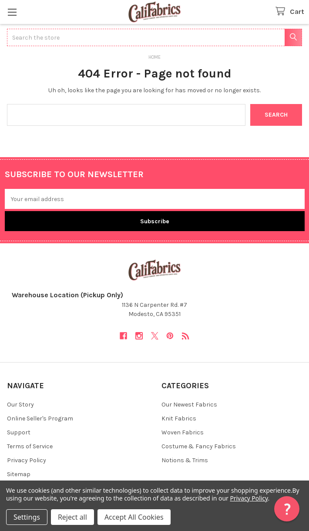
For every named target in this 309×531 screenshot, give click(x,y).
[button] (286, 508)
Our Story (20, 404)
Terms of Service (30, 446)
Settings (26, 517)
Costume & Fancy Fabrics (198, 446)
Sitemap (18, 474)
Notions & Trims (184, 460)
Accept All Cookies (134, 517)
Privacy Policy (26, 460)
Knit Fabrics (178, 418)
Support (18, 432)
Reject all (72, 517)
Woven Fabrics (182, 432)
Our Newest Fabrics (189, 404)
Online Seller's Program (40, 418)
